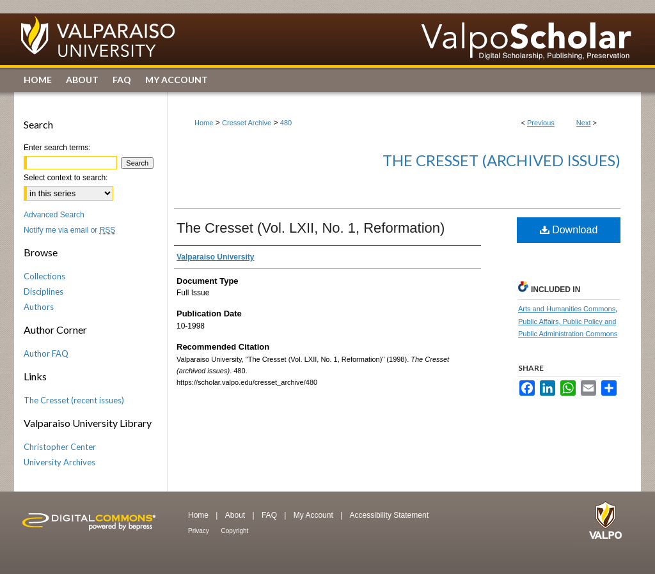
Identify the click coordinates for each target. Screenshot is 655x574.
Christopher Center (60, 447)
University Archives (59, 462)
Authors (39, 307)
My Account (314, 515)
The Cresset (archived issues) (501, 160)
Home (203, 123)
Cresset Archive (246, 123)
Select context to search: (65, 177)
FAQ (270, 515)
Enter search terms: (57, 147)
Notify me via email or (69, 230)
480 (286, 123)
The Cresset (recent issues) (74, 400)
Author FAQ (46, 353)
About (236, 515)
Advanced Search (54, 214)
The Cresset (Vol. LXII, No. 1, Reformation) (311, 228)
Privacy (199, 530)
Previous (541, 123)
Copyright (235, 530)
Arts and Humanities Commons (566, 309)
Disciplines (43, 291)
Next (583, 123)
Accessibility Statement (389, 515)
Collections (44, 276)
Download (569, 229)
